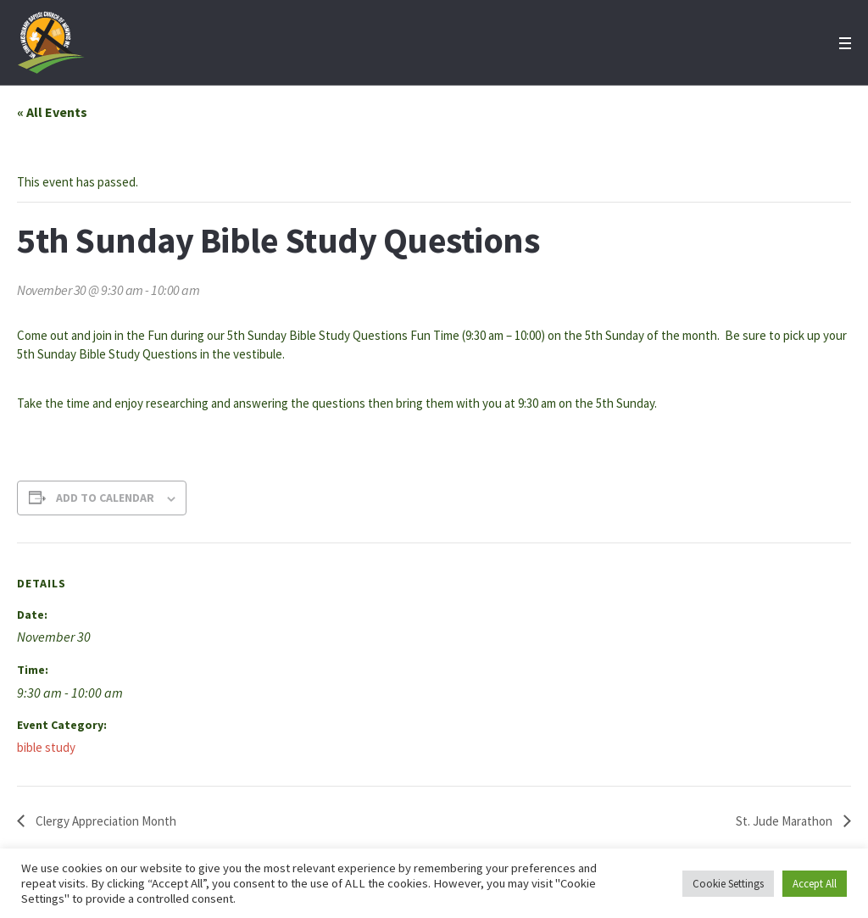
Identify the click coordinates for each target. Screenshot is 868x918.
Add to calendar (105, 497)
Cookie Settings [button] (728, 883)
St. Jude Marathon (785, 821)
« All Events (52, 111)
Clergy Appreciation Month (104, 821)
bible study (46, 747)
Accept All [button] (815, 883)
